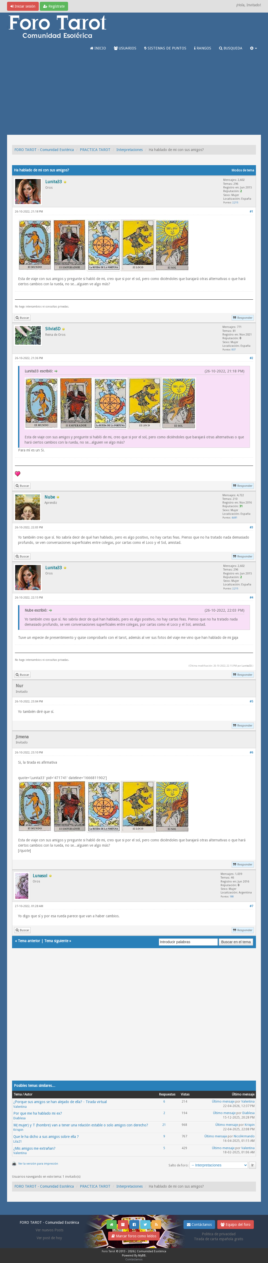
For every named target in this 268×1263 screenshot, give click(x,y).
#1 (251, 211)
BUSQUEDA (230, 48)
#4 (251, 597)
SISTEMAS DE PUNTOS (165, 48)
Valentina (20, 1107)
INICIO (98, 48)
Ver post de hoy (49, 1238)
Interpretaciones (129, 150)
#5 (251, 701)
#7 (251, 906)
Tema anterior (29, 941)
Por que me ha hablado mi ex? (37, 1113)
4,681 (234, 517)
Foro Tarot (108, 1251)
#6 (251, 752)
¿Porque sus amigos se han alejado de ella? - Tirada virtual (60, 1102)
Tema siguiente (56, 941)
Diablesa (19, 1118)
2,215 (235, 202)
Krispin (18, 1130)
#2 (251, 358)
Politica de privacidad (219, 1234)
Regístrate (54, 6)
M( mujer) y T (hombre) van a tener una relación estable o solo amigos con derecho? (80, 1125)
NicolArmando (244, 1136)
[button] (253, 48)
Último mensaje (223, 1101)
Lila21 (17, 1141)
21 (164, 1125)
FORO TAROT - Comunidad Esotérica (44, 150)
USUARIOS (125, 48)
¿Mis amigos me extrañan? (34, 1148)
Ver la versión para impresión (38, 1163)
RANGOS (202, 48)
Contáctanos (199, 1224)
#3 (251, 527)
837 (234, 349)
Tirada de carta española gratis (218, 1239)
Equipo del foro (235, 1224)
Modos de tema (243, 170)
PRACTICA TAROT (95, 150)
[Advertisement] (134, 95)
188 (232, 896)
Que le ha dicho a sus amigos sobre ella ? (46, 1137)
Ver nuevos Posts (49, 1230)
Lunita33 (247, 665)
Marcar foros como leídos (133, 1236)
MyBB (142, 1255)
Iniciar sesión (22, 6)
